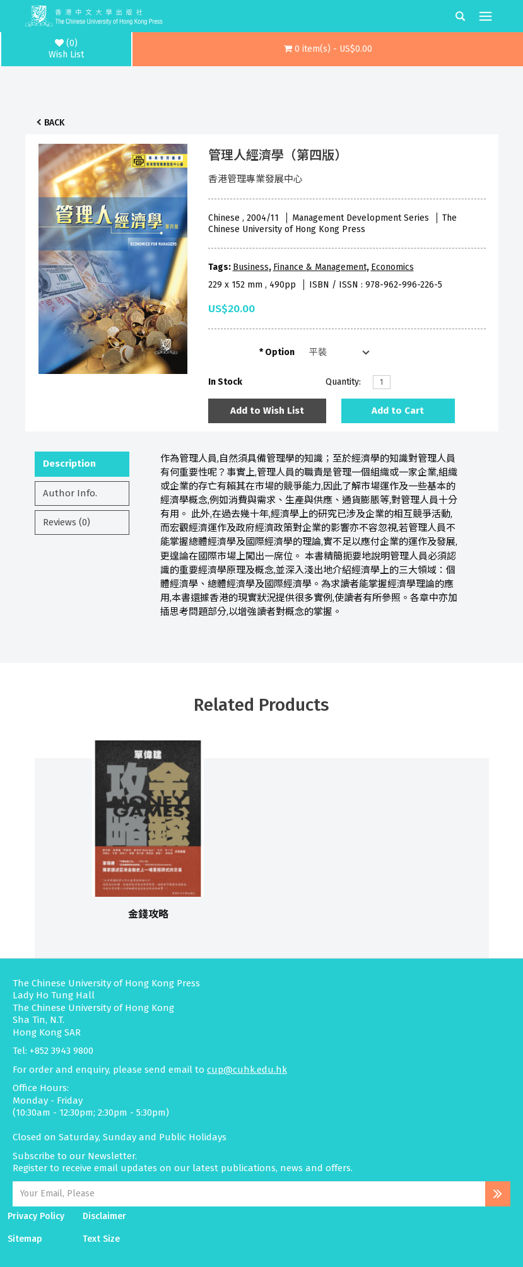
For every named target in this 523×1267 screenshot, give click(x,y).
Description (69, 463)
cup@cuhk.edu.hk (247, 1069)
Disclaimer (104, 1216)
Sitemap (25, 1239)
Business (251, 267)
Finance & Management (320, 267)
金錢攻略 (148, 914)
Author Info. (70, 493)
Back (54, 122)
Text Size (101, 1239)
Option (280, 352)
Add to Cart (398, 410)
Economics (392, 267)
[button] (328, 49)
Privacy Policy (36, 1216)
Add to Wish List (267, 410)
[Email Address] (249, 1193)
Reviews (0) (66, 522)
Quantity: (343, 382)
